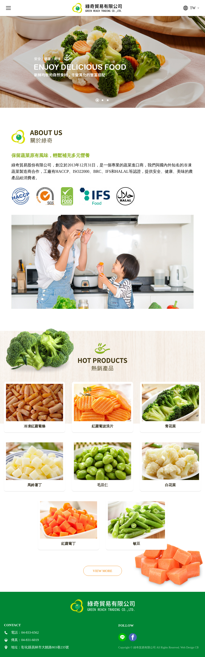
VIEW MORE (102, 571)
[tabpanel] (102, 62)
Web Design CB (189, 647)
